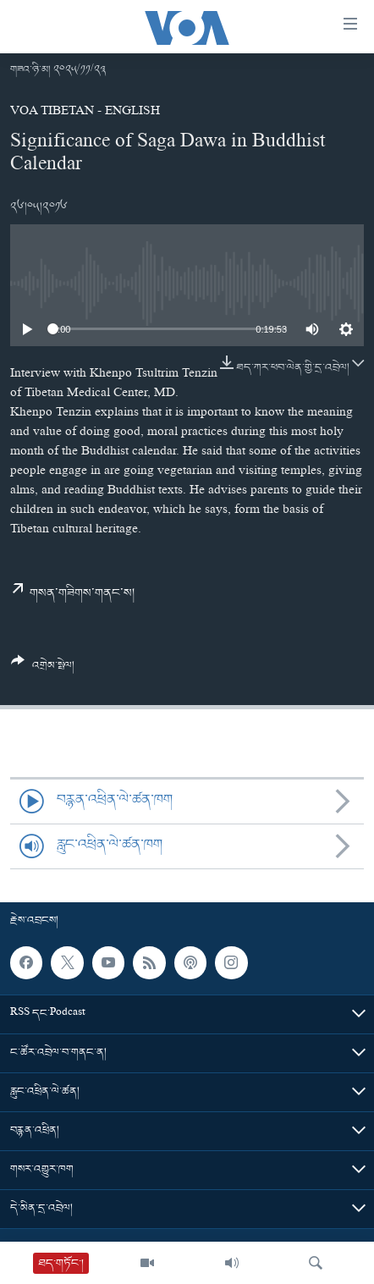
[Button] (42, 669)
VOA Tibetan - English (85, 112)
